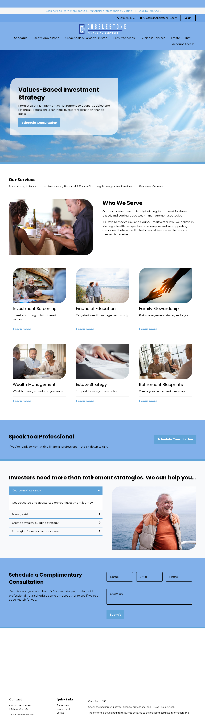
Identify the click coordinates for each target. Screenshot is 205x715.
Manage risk (20, 506)
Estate (60, 705)
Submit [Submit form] (115, 607)
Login (187, 10)
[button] (21, 30)
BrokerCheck (167, 699)
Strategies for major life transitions (35, 524)
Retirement (63, 697)
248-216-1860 (125, 10)
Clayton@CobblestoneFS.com (158, 10)
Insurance (62, 708)
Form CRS (101, 693)
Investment (63, 701)
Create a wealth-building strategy (35, 515)
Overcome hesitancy (26, 483)
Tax (58, 712)
